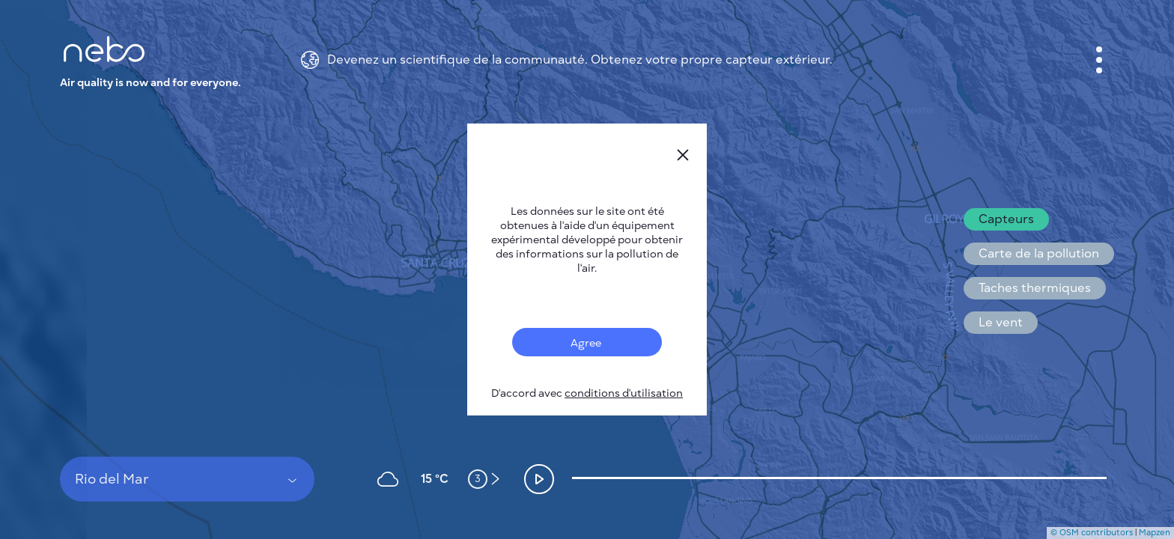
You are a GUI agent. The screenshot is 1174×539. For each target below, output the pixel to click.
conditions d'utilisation (624, 393)
